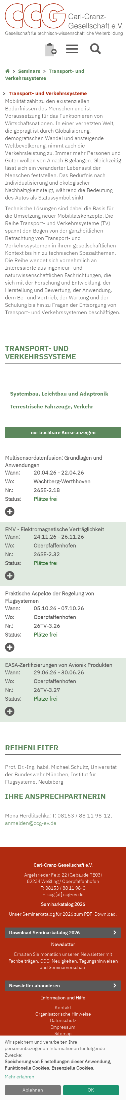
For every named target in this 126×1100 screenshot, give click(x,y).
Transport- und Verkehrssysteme (44, 74)
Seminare (29, 71)
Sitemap (63, 1033)
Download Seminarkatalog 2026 (44, 933)
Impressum (63, 1027)
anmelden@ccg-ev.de (30, 823)
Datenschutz (63, 1020)
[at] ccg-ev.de (69, 894)
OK (91, 1090)
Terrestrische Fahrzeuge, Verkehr (51, 406)
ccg (50, 894)
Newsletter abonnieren (34, 986)
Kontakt (63, 1007)
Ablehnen (33, 1090)
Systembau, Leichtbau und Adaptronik (59, 393)
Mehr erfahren (19, 1077)
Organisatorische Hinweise (63, 1014)
